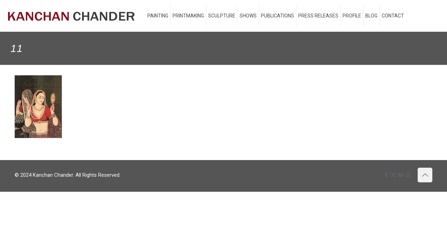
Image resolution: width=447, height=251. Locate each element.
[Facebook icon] (386, 175)
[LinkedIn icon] (400, 175)
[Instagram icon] (408, 175)
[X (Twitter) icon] (393, 175)
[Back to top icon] (425, 175)
